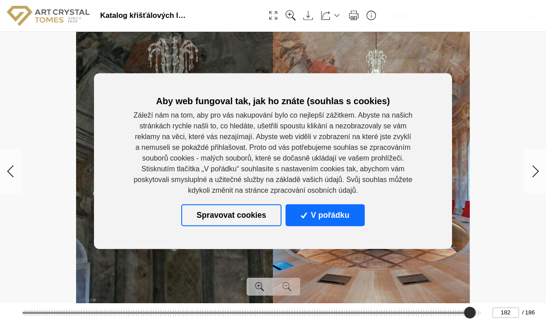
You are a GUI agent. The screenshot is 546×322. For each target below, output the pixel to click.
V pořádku (325, 215)
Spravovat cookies (231, 215)
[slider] (470, 312)
